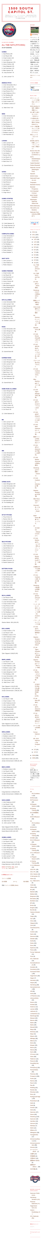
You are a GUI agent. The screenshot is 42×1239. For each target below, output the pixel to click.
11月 (35, 242)
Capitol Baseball (35, 163)
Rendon (32, 1090)
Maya (31, 1029)
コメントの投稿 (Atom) (11, 885)
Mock (31, 1043)
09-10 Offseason (35, 840)
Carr (31, 918)
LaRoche (32, 1011)
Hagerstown (33, 975)
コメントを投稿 (6, 878)
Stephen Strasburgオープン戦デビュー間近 (36, 663)
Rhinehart (33, 1092)
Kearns (32, 1002)
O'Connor (33, 1054)
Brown (32, 905)
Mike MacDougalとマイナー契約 (36, 383)
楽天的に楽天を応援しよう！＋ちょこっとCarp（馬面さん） (35, 144)
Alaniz (32, 878)
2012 (33, 232)
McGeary (32, 1031)
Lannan (32, 1009)
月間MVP (33, 1158)
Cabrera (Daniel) (35, 912)
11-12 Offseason (35, 865)
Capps (32, 916)
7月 (35, 252)
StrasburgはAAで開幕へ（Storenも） (36, 471)
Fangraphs (33, 182)
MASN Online (34, 176)
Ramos (32, 1081)
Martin (32, 1022)
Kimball (32, 1004)
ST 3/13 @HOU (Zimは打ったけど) (36, 597)
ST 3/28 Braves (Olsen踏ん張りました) (36, 338)
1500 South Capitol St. (21, 10)
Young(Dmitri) (34, 1134)
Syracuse (33, 1119)
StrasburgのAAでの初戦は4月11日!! (36, 294)
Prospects (33, 1076)
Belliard (32, 894)
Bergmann (33, 896)
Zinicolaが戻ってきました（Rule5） (36, 509)
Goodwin (32, 967)
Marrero (32, 1020)
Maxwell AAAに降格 (36, 329)
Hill (31, 991)
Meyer (32, 1034)
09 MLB (32, 827)
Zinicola (32, 1147)
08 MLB (32, 798)
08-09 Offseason (35, 817)
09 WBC (32, 838)
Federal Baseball (35, 165)
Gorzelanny (33, 969)
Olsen (32, 1056)
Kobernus (33, 1007)
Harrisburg (33, 985)
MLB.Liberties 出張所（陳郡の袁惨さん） (35, 108)
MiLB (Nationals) (35, 205)
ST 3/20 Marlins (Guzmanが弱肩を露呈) (36, 461)
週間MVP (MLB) (34, 1160)
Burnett (32, 910)
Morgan (32, 1045)
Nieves (32, 1050)
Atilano (32, 887)
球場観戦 (32, 1156)
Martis (32, 1025)
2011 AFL (33, 872)
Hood (31, 993)
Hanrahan (33, 980)
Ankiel (32, 885)
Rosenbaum (33, 1101)
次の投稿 (4, 881)
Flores (32, 950)
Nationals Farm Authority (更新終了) (35, 214)
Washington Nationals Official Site (34, 201)
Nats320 (32, 173)
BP (31, 903)
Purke (32, 1078)
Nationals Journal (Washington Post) (35, 169)
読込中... (32, 1226)
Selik (31, 1103)
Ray (31, 1085)
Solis (31, 1110)
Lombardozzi (34, 1013)
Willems (32, 1130)
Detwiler (32, 938)
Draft (31, 941)
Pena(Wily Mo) (34, 1063)
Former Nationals (36, 734)
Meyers (32, 1036)
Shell (31, 1105)
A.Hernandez (34, 876)
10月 (35, 244)
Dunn (31, 945)
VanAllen (32, 1121)
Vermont (32, 1123)
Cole (31, 925)
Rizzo (32, 1094)
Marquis (32, 1018)
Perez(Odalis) (34, 1070)
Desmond (33, 936)
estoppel (35, 34)
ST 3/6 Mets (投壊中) (36, 700)
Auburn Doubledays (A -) (35, 1212)
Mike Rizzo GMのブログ (36, 500)
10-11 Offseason (35, 852)
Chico (32, 921)
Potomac (32, 1074)
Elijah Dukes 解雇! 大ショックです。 (36, 519)
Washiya (32, 1125)
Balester (32, 891)
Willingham (33, 1132)
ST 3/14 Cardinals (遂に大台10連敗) (36, 579)
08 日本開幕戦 (34, 812)
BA (31, 889)
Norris (32, 1052)
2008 (33, 758)
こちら (32, 768)
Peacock (32, 1061)
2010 (33, 237)
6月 (35, 255)
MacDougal (33, 1016)
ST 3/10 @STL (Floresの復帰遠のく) (36, 630)
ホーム (15, 881)
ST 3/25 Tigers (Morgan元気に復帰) (36, 393)
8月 (35, 249)
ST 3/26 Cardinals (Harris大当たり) (36, 373)
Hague (32, 978)
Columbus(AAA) (34, 927)
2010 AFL (33, 869)
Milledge (32, 1038)
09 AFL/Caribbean (35, 823)
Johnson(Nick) (34, 998)
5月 (35, 257)
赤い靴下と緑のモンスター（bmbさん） (34, 114)
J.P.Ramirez (33, 996)
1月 (35, 752)
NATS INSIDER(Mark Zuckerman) (35, 159)
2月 (35, 749)
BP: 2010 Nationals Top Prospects (36, 742)
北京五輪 (32, 1169)
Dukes (32, 943)
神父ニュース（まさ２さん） (34, 136)
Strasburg (33, 1116)
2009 (33, 755)
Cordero (32, 932)
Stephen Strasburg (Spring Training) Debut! (36, 641)
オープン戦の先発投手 (36, 727)
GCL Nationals (34, 958)
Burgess (32, 907)
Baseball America (35, 184)
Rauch (32, 1083)
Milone (32, 1040)
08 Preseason (34, 800)
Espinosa (32, 947)
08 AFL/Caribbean (35, 793)
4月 (35, 260)
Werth (32, 1128)
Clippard (32, 923)
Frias (31, 956)
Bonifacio (32, 901)
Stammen (33, 1112)
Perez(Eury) (33, 1067)
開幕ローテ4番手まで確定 (36, 302)
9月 (35, 247)
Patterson (33, 1059)
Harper (32, 982)
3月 (35, 262)
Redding (32, 1087)
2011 (33, 234)
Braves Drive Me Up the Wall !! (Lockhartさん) (35, 152)
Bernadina (33, 898)
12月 (35, 239)
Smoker (32, 1107)
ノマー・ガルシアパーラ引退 (36, 622)
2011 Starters (34, 874)
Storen (32, 1114)
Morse (32, 1047)
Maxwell (32, 1027)
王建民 (32, 1154)
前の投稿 (26, 881)
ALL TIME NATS (10, 868)
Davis (32, 934)
